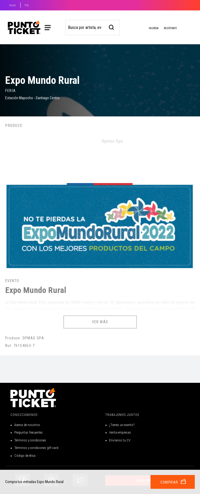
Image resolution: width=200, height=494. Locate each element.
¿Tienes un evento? (121, 425)
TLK (26, 5)
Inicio (12, 5)
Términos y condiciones (30, 440)
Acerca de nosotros (27, 425)
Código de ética (24, 456)
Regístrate (170, 28)
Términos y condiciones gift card (36, 448)
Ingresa (149, 28)
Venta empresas (120, 432)
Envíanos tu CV (119, 440)
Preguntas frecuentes (28, 432)
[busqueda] (112, 26)
